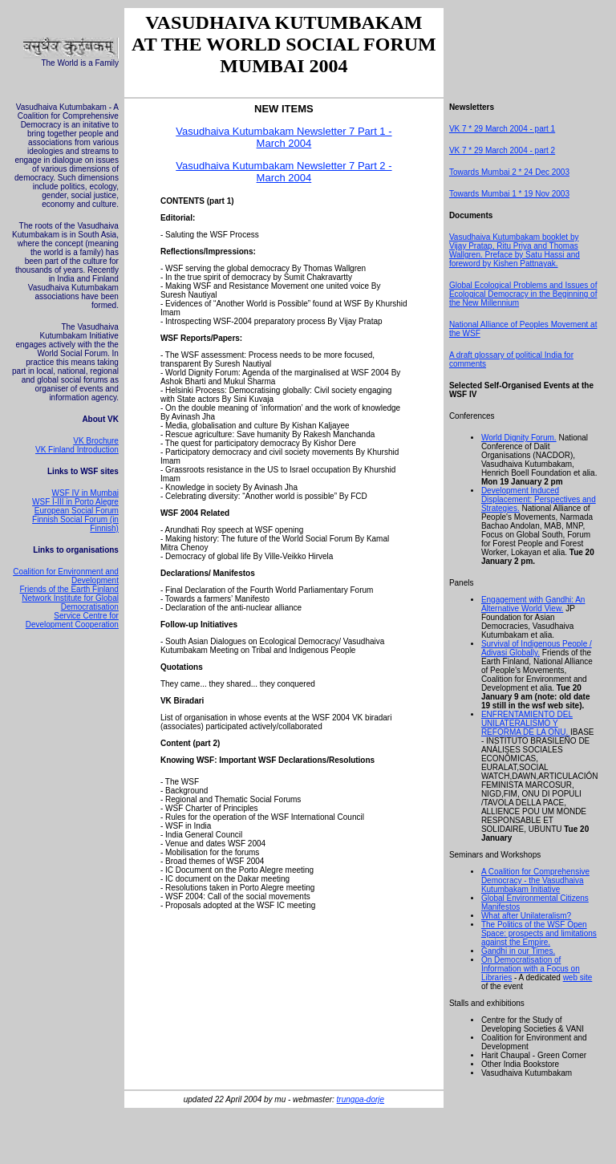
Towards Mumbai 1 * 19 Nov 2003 (509, 193)
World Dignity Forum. (519, 437)
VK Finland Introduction (77, 449)
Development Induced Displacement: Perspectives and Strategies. (538, 499)
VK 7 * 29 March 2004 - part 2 (502, 150)
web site (578, 977)
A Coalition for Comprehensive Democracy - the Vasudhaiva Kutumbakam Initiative (535, 880)
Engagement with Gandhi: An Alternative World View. (533, 604)
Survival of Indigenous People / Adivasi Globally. (536, 648)
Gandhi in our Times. (518, 951)
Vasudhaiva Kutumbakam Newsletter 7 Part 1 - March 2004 (283, 137)
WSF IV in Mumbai (85, 493)
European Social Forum (76, 510)
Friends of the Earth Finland (69, 589)
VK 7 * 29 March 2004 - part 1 (502, 128)
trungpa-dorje (360, 1099)
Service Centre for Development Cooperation (72, 620)
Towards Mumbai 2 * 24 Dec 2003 (509, 172)
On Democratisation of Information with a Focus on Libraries (530, 968)
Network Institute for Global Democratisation (70, 602)
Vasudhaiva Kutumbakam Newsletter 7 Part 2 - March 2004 (283, 172)
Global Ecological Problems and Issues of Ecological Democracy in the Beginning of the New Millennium (523, 294)
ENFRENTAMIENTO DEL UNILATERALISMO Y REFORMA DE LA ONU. (527, 723)
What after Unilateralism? (526, 915)
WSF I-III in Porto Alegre (75, 501)
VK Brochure (96, 440)
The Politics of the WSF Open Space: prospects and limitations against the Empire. (539, 933)
